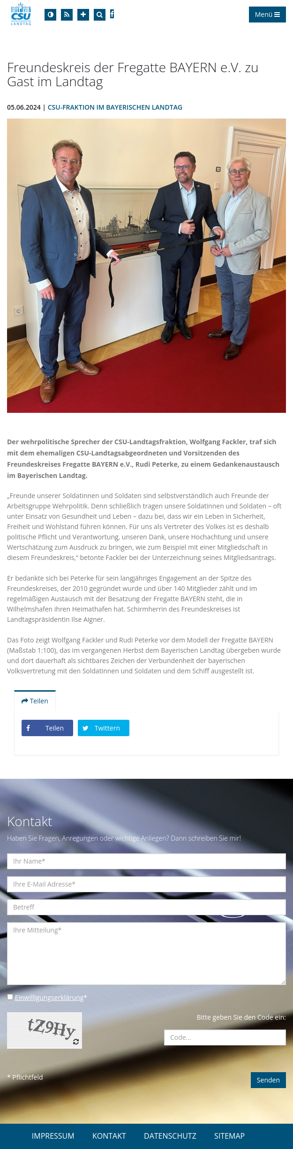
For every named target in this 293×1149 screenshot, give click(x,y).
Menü (267, 14)
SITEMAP (229, 1136)
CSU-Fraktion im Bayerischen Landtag (115, 107)
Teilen (35, 700)
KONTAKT (109, 1136)
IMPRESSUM (53, 1136)
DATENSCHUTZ (170, 1136)
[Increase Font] (83, 15)
